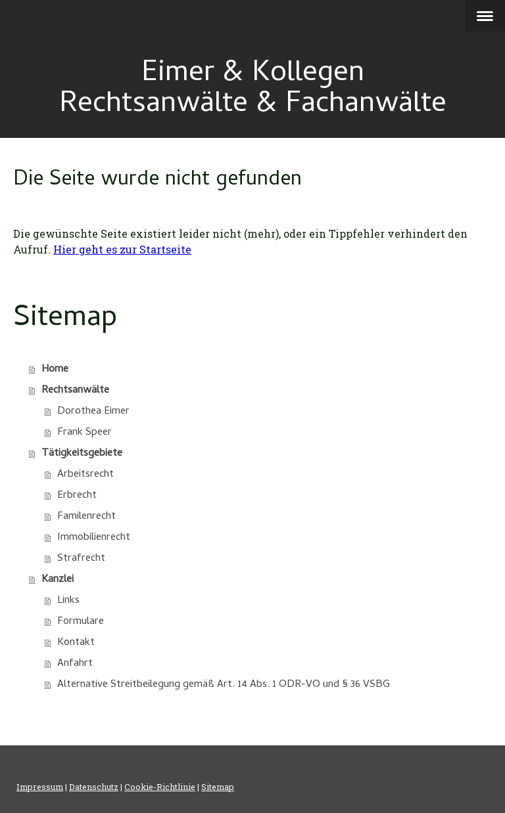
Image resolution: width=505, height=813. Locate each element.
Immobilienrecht (93, 537)
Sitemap (217, 786)
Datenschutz (93, 786)
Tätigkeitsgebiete (81, 453)
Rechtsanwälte (75, 390)
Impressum (39, 786)
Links (68, 600)
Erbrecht (77, 495)
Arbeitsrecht (85, 474)
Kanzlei (57, 579)
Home (54, 369)
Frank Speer (84, 432)
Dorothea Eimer (93, 411)
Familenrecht (86, 516)
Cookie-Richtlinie (159, 786)
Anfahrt (75, 663)
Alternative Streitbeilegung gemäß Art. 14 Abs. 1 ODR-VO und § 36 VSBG (223, 684)
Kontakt (76, 642)
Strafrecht (81, 558)
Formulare (80, 621)
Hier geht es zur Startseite (122, 249)
